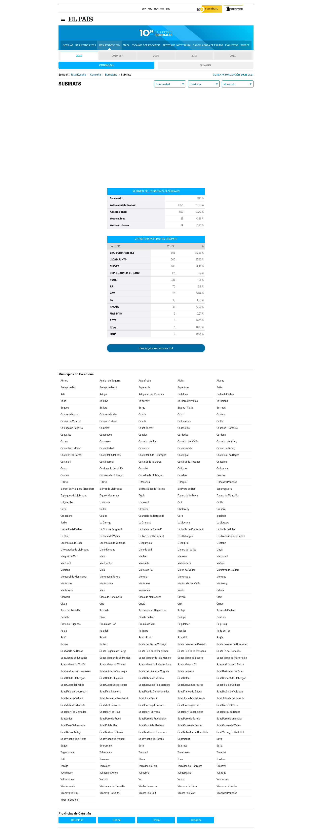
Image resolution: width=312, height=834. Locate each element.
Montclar (143, 577)
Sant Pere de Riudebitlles (152, 719)
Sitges (63, 746)
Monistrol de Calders (227, 570)
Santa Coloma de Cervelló (191, 644)
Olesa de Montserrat (149, 597)
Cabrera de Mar (108, 415)
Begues (64, 408)
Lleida (156, 820)
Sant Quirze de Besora (190, 725)
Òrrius (219, 604)
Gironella (143, 509)
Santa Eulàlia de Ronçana (191, 651)
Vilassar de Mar (186, 793)
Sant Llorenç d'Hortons (151, 705)
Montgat (221, 577)
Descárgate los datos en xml (156, 348)
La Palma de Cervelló (150, 529)
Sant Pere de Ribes (110, 719)
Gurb (180, 516)
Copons (64, 475)
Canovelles (183, 428)
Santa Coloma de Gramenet (231, 644)
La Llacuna (183, 523)
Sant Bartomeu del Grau (229, 671)
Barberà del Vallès (187, 401)
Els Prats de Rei (186, 489)
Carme (64, 442)
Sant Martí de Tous (109, 712)
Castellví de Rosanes (188, 462)
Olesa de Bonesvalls (110, 597)
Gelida (102, 509)
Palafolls (104, 611)
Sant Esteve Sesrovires (190, 685)
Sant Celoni (183, 678)
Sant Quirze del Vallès (228, 725)
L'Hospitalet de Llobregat (74, 550)
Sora (141, 746)
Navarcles (144, 590)
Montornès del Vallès (189, 584)
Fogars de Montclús (227, 496)
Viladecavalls (67, 786)
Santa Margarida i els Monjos (154, 658)
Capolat (142, 435)
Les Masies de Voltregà (112, 543)
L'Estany (221, 543)
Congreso (106, 65)
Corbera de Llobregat (111, 475)
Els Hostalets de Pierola (151, 489)
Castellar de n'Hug (226, 442)
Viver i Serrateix (69, 800)
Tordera (220, 759)
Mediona (65, 570)
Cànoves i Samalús (227, 428)
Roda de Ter (223, 631)
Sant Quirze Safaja (70, 732)
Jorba (63, 523)
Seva (219, 739)
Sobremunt (105, 746)
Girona (117, 820)
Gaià (179, 502)
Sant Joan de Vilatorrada (191, 698)
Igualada (221, 516)
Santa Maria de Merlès (73, 665)
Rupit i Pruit (144, 638)
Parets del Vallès (225, 611)
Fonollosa (104, 502)
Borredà (221, 408)
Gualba (103, 516)
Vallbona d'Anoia (108, 773)
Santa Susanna (185, 671)
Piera (102, 617)
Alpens (220, 381)
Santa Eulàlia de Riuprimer (153, 651)
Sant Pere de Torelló (188, 719)
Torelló (64, 766)
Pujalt (63, 631)
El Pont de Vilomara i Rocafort (77, 489)
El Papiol (182, 482)
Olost (219, 597)
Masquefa (143, 563)
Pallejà (181, 611)
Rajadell (103, 631)
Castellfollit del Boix (110, 455)
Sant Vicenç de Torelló (151, 739)
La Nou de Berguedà (110, 529)
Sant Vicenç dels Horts (73, 739)
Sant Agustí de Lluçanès (73, 658)
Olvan (63, 604)
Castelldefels (184, 448)
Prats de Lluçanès (70, 624)
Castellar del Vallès (188, 442)
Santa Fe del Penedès (228, 651)
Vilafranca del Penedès (112, 786)
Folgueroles (66, 502)
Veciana (103, 780)
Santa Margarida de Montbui (115, 658)
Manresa (182, 556)
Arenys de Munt (108, 387)
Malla (102, 556)
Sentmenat (183, 739)
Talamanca (105, 752)
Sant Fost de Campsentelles (153, 692)
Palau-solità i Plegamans (152, 611)
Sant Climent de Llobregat (231, 678)
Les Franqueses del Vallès (230, 536)
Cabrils (142, 415)
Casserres (105, 442)
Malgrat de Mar (68, 556)
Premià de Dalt (107, 624)
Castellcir (143, 448)
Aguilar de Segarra (110, 381)
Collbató (182, 469)
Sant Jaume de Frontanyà (113, 698)
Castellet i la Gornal (71, 455)
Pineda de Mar (146, 617)
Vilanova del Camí (187, 786)
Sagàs (219, 638)
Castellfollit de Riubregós (152, 455)
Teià (62, 759)
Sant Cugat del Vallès (72, 685)
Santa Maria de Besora (190, 658)
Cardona (221, 435)
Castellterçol (106, 462)
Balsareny (144, 401)
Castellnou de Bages (227, 455)
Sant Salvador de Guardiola (192, 732)
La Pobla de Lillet (226, 529)
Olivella (181, 597)
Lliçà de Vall (145, 550)
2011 (233, 56)
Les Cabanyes (185, 536)
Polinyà (181, 617)
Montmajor (66, 584)
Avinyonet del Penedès (151, 394)
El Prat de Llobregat (110, 489)
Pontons (221, 617)
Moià (102, 570)
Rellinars (143, 631)
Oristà (141, 604)
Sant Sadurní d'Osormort (152, 732)
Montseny (221, 584)
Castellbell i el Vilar (71, 448)
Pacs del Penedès (70, 611)
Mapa (126, 46)
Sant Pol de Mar (108, 725)
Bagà (63, 401)
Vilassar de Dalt (147, 793)
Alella (180, 381)
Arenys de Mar (68, 387)
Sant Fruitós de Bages (189, 692)
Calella (142, 421)
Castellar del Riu (147, 442)
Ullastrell (221, 766)
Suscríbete (213, 9)
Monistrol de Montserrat (73, 577)
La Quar (64, 536)
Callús (219, 421)
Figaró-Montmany (109, 496)
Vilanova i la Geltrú (109, 793)
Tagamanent (67, 752)
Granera (221, 509)
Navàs (180, 590)
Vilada (180, 780)
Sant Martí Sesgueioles (190, 712)
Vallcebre (143, 773)
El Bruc (64, 482)
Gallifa (219, 502)
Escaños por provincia (146, 46)
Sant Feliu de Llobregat (73, 692)
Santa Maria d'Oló (187, 665)
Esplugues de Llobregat (73, 496)
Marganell (222, 556)
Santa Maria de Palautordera (154, 665)
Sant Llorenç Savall (188, 705)
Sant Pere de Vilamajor (229, 719)
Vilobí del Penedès (226, 793)
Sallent (103, 644)
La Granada (144, 523)
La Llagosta (222, 523)
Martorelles (105, 563)
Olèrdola (65, 597)
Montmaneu (106, 584)
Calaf (180, 415)
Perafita (64, 617)
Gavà (63, 509)
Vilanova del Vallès (226, 786)
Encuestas (231, 46)
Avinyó (103, 394)
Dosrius (220, 475)
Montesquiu (183, 577)
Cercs (63, 469)
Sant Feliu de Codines (228, 685)
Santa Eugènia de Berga (112, 651)
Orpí (179, 604)
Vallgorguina (184, 773)
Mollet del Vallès (186, 570)
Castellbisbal (106, 448)
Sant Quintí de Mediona (151, 725)
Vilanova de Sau (69, 793)
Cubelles (182, 475)
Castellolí (65, 462)
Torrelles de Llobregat (189, 766)
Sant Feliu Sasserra (110, 692)
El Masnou (144, 482)
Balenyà (103, 401)
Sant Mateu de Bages (228, 712)
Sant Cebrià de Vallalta (151, 678)
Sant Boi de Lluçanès (111, 678)
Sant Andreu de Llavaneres (75, 671)
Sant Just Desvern (109, 705)
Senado (205, 65)
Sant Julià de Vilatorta (72, 705)
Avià (62, 394)
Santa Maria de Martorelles (231, 658)
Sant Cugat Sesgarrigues (113, 685)
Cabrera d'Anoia (69, 415)
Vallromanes (67, 780)
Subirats (182, 746)
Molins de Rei (145, 570)
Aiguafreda (144, 381)
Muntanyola (66, 590)
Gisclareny (183, 509)
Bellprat (103, 408)
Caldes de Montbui (70, 421)
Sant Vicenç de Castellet (230, 732)
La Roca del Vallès (109, 536)
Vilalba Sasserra (147, 786)
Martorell (65, 563)
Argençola (144, 387)
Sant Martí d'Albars (227, 705)
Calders (220, 415)
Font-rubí (143, 502)
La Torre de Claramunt (151, 536)
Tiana (141, 759)
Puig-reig (221, 624)
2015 (194, 56)
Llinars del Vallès (186, 550)
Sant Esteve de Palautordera (154, 685)
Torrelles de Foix (147, 766)
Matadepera (184, 563)
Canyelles (65, 435)
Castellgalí (183, 455)
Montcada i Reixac (109, 577)
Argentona (183, 387)
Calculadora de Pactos (208, 46)
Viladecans (222, 780)
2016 (156, 56)
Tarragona (195, 820)
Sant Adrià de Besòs (71, 651)
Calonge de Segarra (71, 428)
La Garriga (105, 523)
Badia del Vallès (225, 394)
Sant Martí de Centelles (73, 712)
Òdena (220, 590)
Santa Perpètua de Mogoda (153, 671)
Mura (102, 590)
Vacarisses (66, 773)
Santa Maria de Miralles (112, 665)
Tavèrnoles (183, 752)
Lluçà (219, 550)
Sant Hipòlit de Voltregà (229, 692)
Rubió (102, 638)
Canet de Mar (145, 428)
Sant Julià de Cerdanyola (230, 698)
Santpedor (66, 719)
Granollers (66, 516)
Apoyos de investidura (177, 46)
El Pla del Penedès (226, 482)
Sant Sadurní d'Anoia (111, 732)
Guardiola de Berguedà (151, 516)
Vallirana (221, 773)
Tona (180, 759)
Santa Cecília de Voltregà (152, 644)
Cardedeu (182, 435)
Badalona (182, 394)
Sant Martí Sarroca (149, 712)
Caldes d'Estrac (108, 421)
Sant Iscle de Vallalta (72, 698)
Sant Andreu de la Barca (230, 665)
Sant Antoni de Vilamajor (113, 671)
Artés (219, 387)
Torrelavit (104, 766)
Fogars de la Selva (187, 496)
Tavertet (221, 752)
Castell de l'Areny (226, 448)
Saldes (64, 644)
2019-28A (118, 56)
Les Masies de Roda (71, 543)
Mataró (220, 563)
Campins (104, 428)
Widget (245, 46)
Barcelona (222, 401)
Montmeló (144, 584)
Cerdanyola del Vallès (111, 469)
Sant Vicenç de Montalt (112, 739)
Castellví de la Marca (150, 462)
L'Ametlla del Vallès (71, 529)
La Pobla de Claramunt (190, 529)
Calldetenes (184, 421)
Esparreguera (224, 489)
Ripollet (181, 631)
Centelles (221, 462)
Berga (141, 408)
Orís (101, 604)
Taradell (143, 752)
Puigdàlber (183, 624)
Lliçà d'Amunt (107, 550)
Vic (140, 780)
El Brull (103, 482)
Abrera (64, 381)
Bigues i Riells (185, 408)
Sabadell (182, 638)
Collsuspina (222, 469)
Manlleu (142, 556)
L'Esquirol (182, 543)
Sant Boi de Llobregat (72, 678)
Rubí (62, 638)
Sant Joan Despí (147, 698)
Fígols (141, 496)
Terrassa (104, 759)
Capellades (105, 435)
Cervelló (143, 469)
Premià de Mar (146, 624)
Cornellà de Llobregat (150, 475)
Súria (219, 746)
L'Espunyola (145, 543)
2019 (79, 56)
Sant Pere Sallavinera (72, 725)
